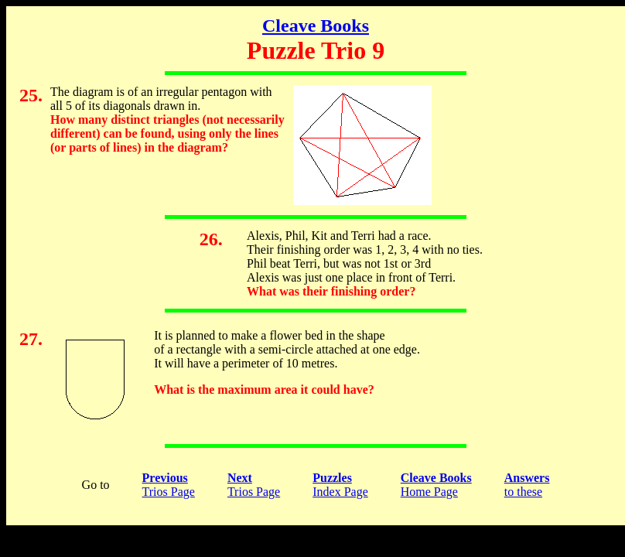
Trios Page (168, 484)
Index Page (340, 484)
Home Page (436, 484)
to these (527, 484)
